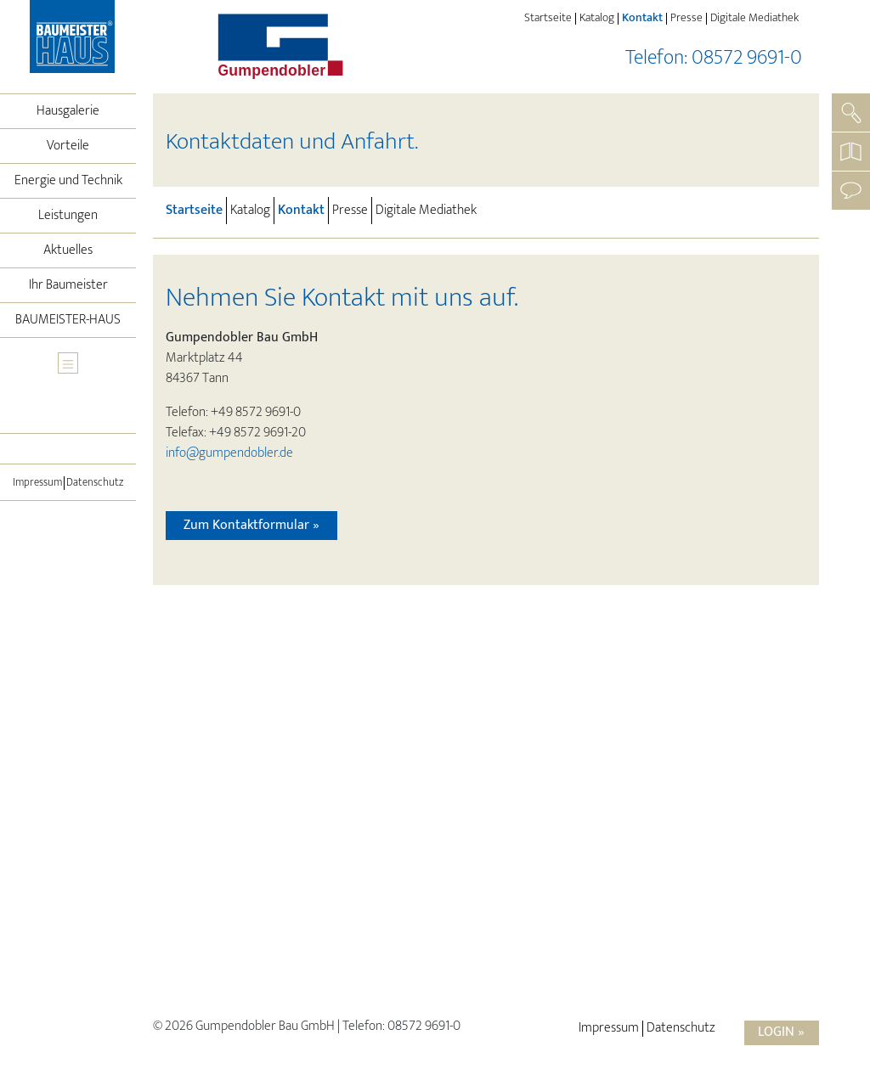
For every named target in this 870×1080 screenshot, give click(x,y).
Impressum (37, 483)
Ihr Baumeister (68, 284)
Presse (686, 19)
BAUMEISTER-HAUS (68, 319)
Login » (781, 1032)
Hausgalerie (68, 110)
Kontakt (644, 19)
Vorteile (68, 145)
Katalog (596, 19)
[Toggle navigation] (68, 363)
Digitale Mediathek (754, 19)
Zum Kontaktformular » (251, 525)
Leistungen (68, 215)
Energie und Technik (68, 180)
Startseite (548, 19)
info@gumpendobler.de (229, 453)
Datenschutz (94, 483)
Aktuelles (68, 250)
